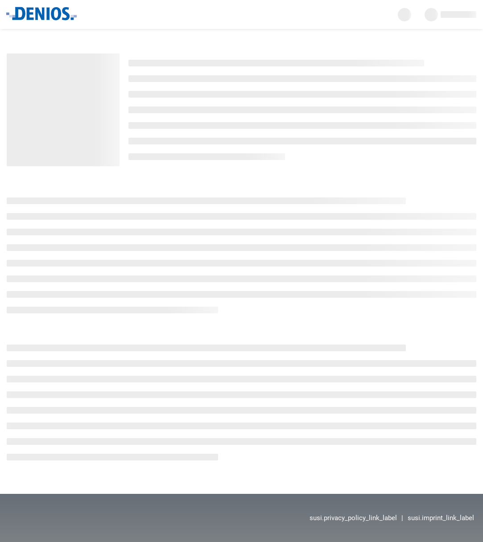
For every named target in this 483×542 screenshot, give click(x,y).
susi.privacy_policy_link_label (353, 518)
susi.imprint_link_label (441, 518)
